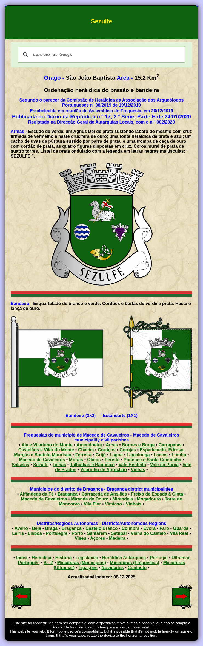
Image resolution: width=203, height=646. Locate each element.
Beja (36, 528)
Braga (51, 528)
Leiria (18, 533)
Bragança (68, 494)
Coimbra (130, 528)
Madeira (117, 538)
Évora (149, 528)
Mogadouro (149, 499)
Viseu (80, 538)
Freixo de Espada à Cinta (157, 494)
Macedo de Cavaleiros (44, 499)
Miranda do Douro (89, 499)
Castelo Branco (101, 528)
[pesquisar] (100, 54)
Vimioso (113, 504)
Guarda (180, 528)
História (63, 557)
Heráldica (41, 557)
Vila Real (179, 533)
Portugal (159, 557)
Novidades (113, 567)
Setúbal (119, 533)
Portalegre (57, 533)
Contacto (137, 567)
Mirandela (123, 499)
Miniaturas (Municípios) (81, 562)
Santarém (97, 533)
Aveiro (21, 528)
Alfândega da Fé (37, 494)
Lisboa (35, 533)
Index (22, 557)
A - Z (48, 562)
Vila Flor (92, 504)
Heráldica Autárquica (124, 557)
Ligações (88, 567)
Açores (97, 538)
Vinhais (134, 504)
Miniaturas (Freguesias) (134, 562)
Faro (164, 528)
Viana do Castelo (148, 533)
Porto (77, 533)
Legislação (87, 557)
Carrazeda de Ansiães (104, 494)
